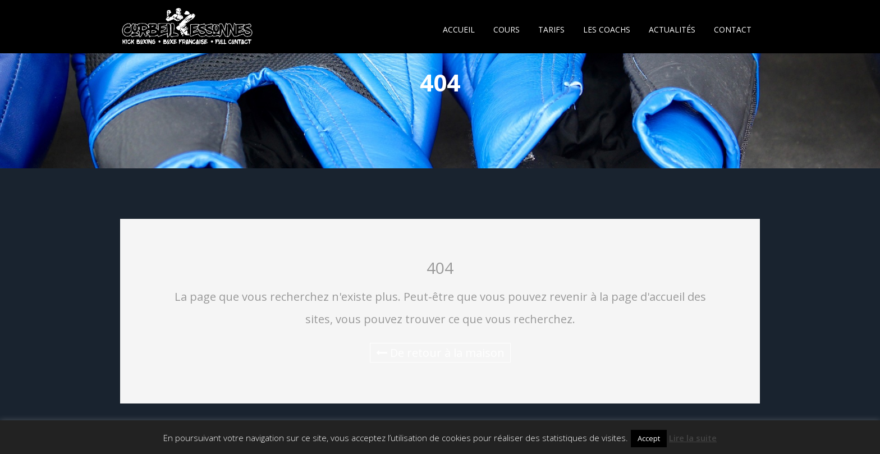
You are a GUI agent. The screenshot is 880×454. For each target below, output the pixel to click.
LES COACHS (606, 29)
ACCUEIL (459, 29)
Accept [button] (649, 438)
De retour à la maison (440, 352)
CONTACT (732, 29)
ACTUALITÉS (672, 29)
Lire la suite (693, 437)
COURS (506, 29)
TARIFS (551, 29)
